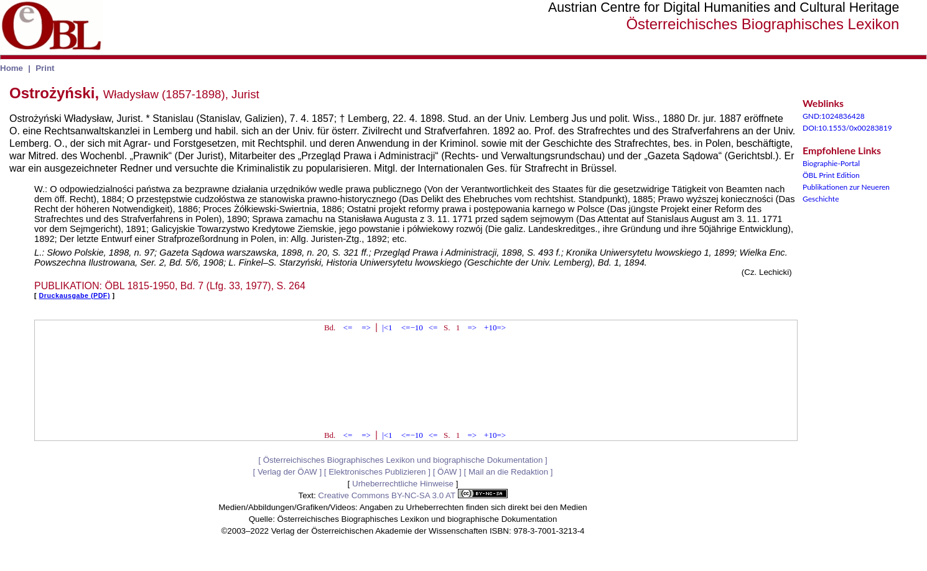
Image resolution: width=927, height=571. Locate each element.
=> (366, 327)
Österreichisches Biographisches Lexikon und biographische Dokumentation (403, 460)
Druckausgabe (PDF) (74, 295)
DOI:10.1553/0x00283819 (847, 127)
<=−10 (412, 327)
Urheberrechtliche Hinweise (403, 483)
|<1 (387, 327)
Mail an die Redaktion (508, 471)
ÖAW (447, 471)
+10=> (495, 327)
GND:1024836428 (834, 116)
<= (348, 327)
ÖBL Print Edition (831, 175)
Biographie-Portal (831, 163)
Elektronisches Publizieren (377, 471)
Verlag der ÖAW (287, 471)
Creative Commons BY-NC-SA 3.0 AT (412, 495)
